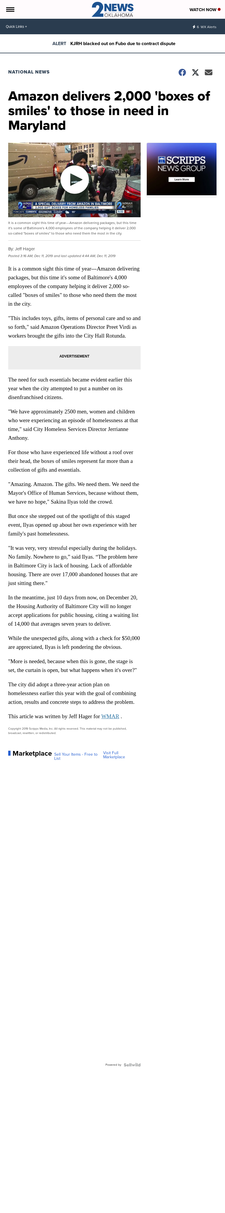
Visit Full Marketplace (114, 755)
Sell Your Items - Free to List (76, 756)
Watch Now (205, 9)
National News (29, 72)
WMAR (110, 716)
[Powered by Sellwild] (132, 1065)
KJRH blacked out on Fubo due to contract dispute (122, 43)
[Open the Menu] (9, 9)
